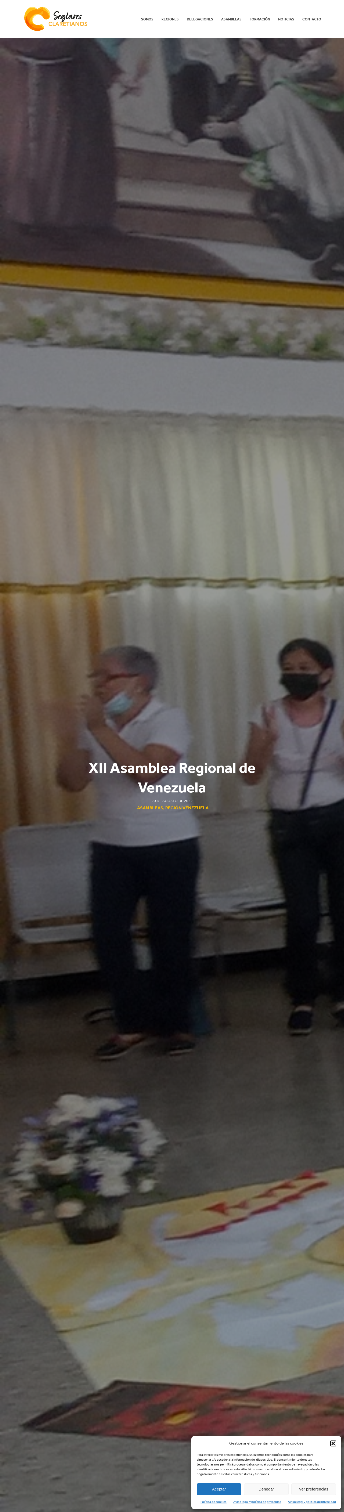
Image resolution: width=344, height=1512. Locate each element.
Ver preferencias (313, 1489)
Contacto (311, 19)
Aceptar (219, 1489)
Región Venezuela (187, 807)
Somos (147, 19)
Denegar (266, 1489)
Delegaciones (200, 19)
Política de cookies (213, 1502)
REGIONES (170, 19)
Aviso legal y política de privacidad (257, 1502)
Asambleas (231, 19)
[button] (333, 1443)
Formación (260, 19)
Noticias (286, 19)
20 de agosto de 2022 (172, 801)
